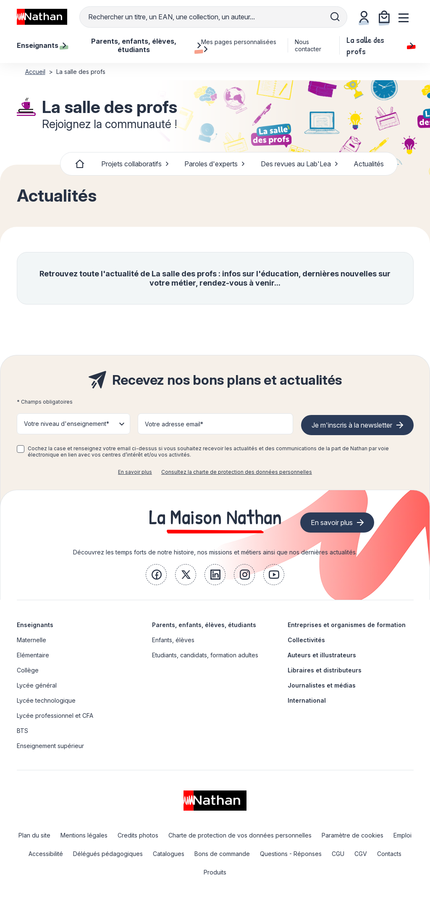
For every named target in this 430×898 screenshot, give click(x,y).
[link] (156, 574)
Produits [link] (215, 872)
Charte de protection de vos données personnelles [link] (240, 835)
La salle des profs (379, 45)
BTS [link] (22, 730)
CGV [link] (360, 853)
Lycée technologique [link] (46, 700)
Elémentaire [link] (33, 655)
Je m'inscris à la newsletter (352, 425)
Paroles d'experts (214, 164)
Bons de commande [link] (222, 853)
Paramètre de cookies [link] (352, 835)
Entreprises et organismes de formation (347, 624)
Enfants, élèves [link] (173, 639)
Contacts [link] (389, 853)
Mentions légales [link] (84, 835)
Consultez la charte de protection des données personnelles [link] (236, 472)
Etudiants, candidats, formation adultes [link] (205, 655)
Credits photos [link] (138, 835)
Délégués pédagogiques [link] (108, 853)
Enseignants (35, 624)
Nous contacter (308, 45)
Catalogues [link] (168, 853)
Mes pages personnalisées (238, 45)
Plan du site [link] (34, 835)
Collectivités (306, 639)
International (307, 700)
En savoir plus (135, 472)
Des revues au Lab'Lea (299, 164)
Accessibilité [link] (46, 853)
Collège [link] (28, 670)
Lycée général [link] (37, 685)
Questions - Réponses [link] (291, 853)
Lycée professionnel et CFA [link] (55, 715)
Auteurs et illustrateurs (322, 655)
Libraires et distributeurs (325, 670)
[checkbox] (20, 449)
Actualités (369, 164)
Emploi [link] (402, 835)
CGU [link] (338, 853)
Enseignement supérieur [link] (50, 745)
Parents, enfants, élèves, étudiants (204, 624)
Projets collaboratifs (135, 164)
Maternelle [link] (31, 639)
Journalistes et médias (322, 685)
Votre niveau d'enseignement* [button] (66, 423)
